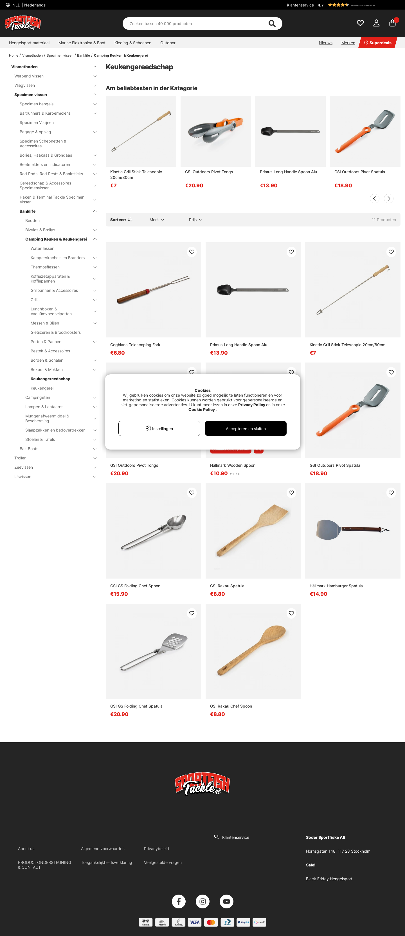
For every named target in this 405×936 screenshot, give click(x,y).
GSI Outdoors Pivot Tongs (209, 171)
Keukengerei (42, 388)
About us (26, 848)
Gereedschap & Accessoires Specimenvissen (55, 185)
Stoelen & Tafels (57, 439)
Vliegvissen (52, 85)
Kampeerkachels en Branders (60, 257)
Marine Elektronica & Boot (81, 42)
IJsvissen (52, 476)
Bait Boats (55, 448)
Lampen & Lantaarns (57, 406)
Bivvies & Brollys (57, 229)
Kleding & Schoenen (132, 42)
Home (13, 55)
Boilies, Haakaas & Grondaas (55, 155)
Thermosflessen (60, 266)
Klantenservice (300, 5)
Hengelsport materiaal (29, 42)
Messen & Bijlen (60, 323)
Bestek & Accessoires (50, 350)
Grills (60, 299)
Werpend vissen (52, 76)
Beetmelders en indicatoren (55, 164)
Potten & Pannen (60, 341)
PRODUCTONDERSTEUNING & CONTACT (44, 865)
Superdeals (378, 42)
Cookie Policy (201, 409)
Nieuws (325, 42)
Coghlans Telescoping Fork (135, 344)
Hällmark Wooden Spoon (232, 465)
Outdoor (168, 42)
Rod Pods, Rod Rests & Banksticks (55, 173)
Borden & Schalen (60, 360)
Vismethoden (32, 55)
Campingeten (57, 397)
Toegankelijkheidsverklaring (106, 862)
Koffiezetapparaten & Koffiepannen (60, 278)
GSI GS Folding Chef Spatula (136, 706)
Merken (348, 42)
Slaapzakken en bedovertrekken (57, 430)
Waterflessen (42, 248)
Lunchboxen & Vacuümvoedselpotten (60, 311)
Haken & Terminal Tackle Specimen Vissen (55, 199)
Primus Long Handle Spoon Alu (288, 171)
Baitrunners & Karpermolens (55, 113)
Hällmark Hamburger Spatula (336, 585)
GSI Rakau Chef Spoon (231, 706)
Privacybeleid (156, 848)
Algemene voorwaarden (103, 848)
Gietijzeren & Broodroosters (56, 332)
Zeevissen (52, 467)
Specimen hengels (55, 103)
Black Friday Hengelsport (329, 878)
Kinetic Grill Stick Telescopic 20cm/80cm (136, 174)
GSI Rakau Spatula (227, 585)
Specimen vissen (60, 55)
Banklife (83, 55)
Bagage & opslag (55, 131)
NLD (28, 5)
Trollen (52, 457)
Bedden (32, 220)
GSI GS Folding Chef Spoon (135, 585)
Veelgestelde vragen (163, 862)
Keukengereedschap (50, 378)
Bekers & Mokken (60, 369)
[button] (358, 5)
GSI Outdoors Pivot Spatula (359, 171)
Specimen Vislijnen (37, 122)
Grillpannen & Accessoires (60, 290)
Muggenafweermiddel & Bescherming (57, 418)
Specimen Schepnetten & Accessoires (43, 143)
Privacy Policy (251, 404)
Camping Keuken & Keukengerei (121, 55)
